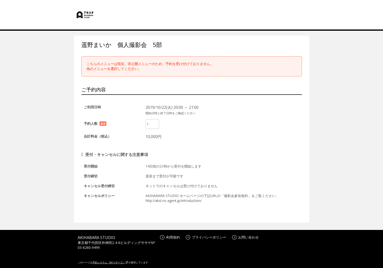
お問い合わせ (245, 237)
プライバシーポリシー (206, 237)
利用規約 (170, 237)
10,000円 (153, 136)
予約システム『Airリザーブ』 (110, 262)
